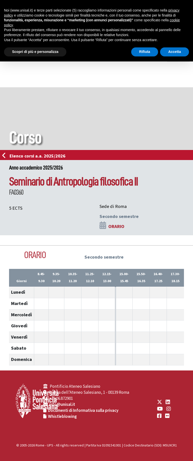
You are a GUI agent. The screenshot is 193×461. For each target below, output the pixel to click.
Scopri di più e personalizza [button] (35, 52)
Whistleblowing (62, 417)
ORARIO (116, 226)
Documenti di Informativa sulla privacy (83, 411)
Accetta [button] (174, 52)
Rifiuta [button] (144, 52)
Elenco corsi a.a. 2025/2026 (35, 156)
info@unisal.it (62, 405)
